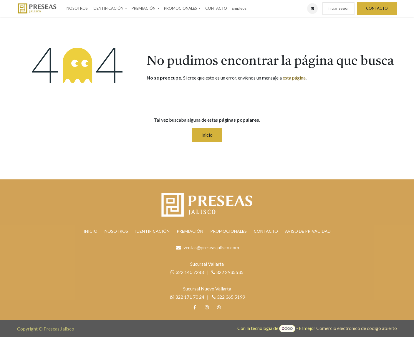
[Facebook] (195, 307)
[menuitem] (77, 8)
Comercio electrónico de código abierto (356, 328)
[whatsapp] (219, 307)
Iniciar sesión (338, 8)
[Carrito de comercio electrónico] (312, 8)
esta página (294, 77)
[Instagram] (207, 307)
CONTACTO (377, 8)
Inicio (207, 135)
